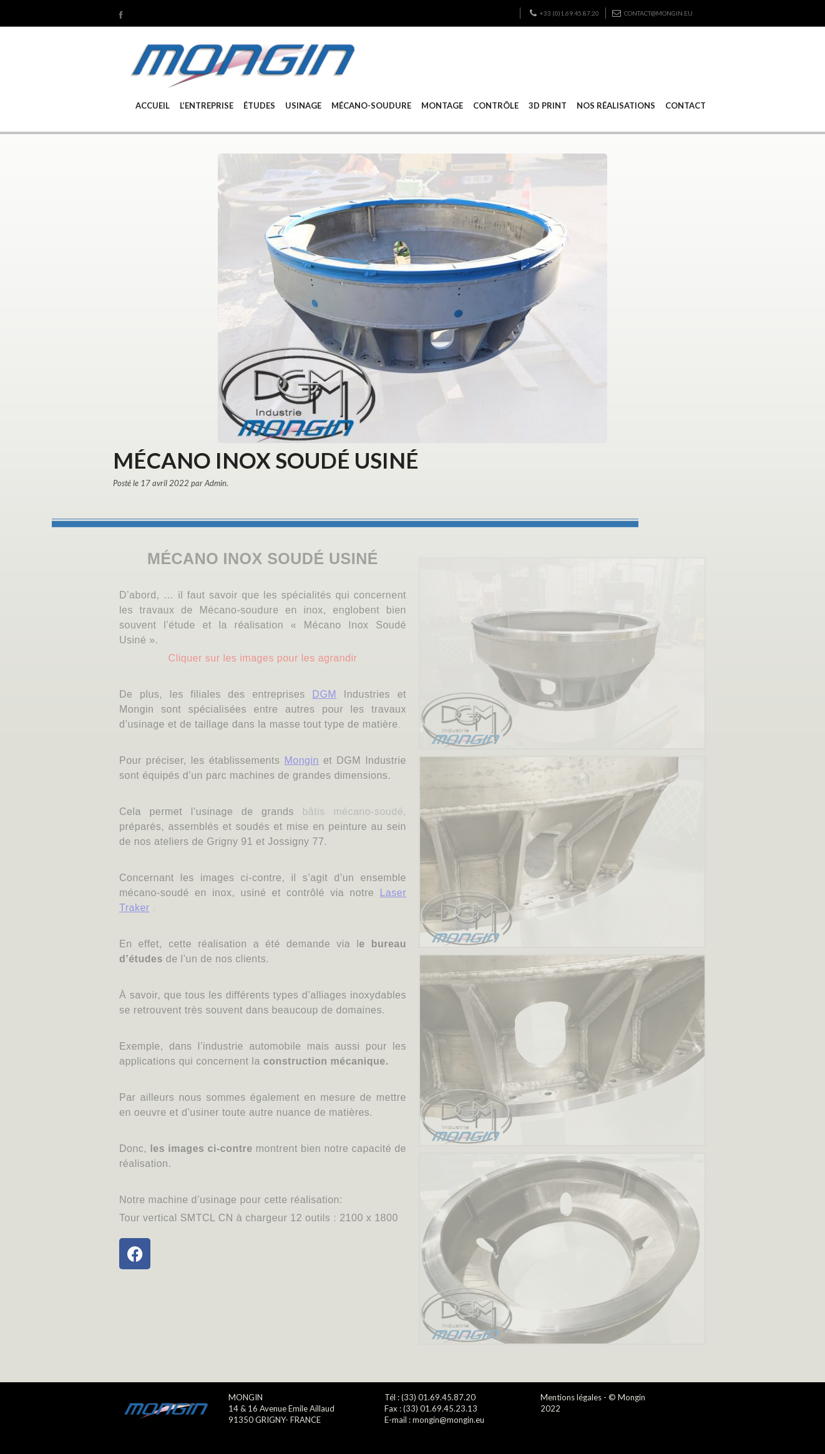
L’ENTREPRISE (206, 105)
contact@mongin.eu (652, 13)
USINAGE (303, 105)
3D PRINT (548, 105)
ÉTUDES (259, 105)
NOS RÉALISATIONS (616, 105)
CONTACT (685, 105)
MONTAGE (442, 105)
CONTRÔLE (496, 105)
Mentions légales (571, 1397)
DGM (324, 694)
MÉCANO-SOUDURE (371, 105)
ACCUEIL (152, 105)
